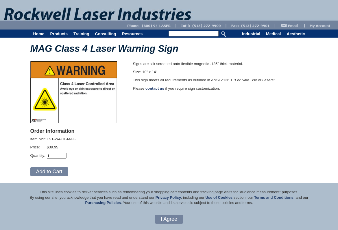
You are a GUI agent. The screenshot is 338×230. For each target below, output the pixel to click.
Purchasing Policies (103, 202)
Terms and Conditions (273, 197)
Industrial (251, 34)
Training (81, 34)
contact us (154, 88)
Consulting (105, 34)
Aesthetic (296, 34)
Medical (273, 34)
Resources (132, 34)
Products (59, 34)
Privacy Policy (168, 197)
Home (39, 34)
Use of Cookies (218, 197)
